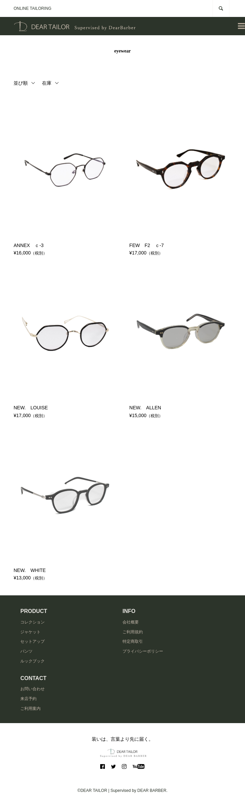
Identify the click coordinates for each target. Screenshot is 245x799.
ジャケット (30, 632)
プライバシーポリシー (142, 651)
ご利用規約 (132, 632)
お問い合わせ (32, 689)
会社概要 (130, 622)
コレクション (32, 622)
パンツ (26, 651)
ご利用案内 (30, 708)
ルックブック (32, 661)
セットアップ (32, 641)
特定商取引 (132, 641)
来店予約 (28, 698)
